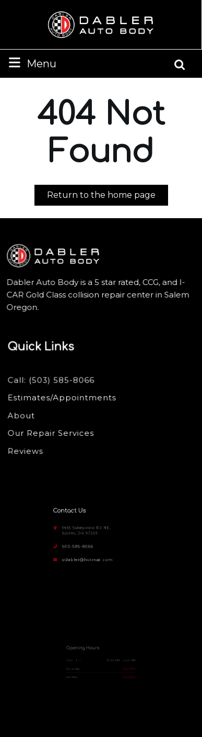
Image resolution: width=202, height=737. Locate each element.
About (22, 415)
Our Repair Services (51, 432)
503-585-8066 (82, 543)
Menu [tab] (31, 63)
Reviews (26, 450)
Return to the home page (107, 197)
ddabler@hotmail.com (90, 554)
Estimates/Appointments (62, 397)
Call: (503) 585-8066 (52, 380)
